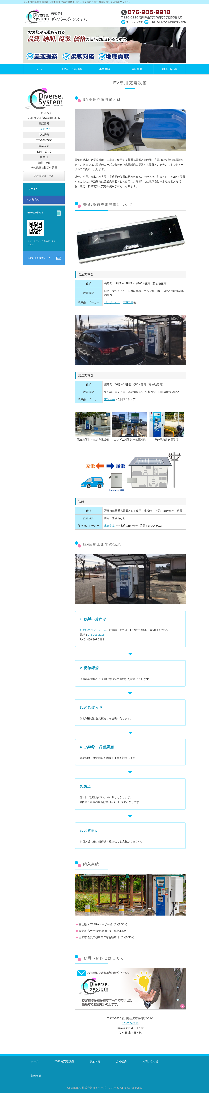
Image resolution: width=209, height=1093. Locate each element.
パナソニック (112, 302)
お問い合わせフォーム (93, 630)
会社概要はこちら (44, 175)
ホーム (39, 69)
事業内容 (104, 69)
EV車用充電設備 (72, 69)
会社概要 (137, 69)
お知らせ (34, 199)
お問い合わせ (169, 69)
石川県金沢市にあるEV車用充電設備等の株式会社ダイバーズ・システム (56, 17)
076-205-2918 (96, 634)
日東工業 (128, 302)
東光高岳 (109, 399)
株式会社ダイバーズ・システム (100, 1087)
